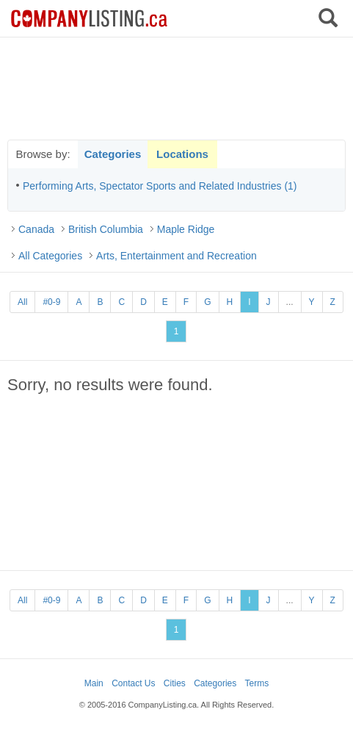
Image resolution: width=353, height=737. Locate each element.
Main (93, 683)
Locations (182, 154)
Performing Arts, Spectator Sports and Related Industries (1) (160, 186)
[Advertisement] (176, 88)
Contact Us (133, 683)
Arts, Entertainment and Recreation (176, 256)
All (22, 302)
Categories (113, 154)
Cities (175, 683)
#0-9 (51, 302)
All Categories (50, 256)
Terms (257, 683)
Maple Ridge (186, 229)
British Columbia (105, 229)
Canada (36, 229)
